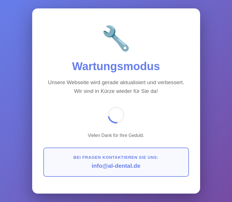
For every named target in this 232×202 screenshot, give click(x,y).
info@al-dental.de (116, 165)
